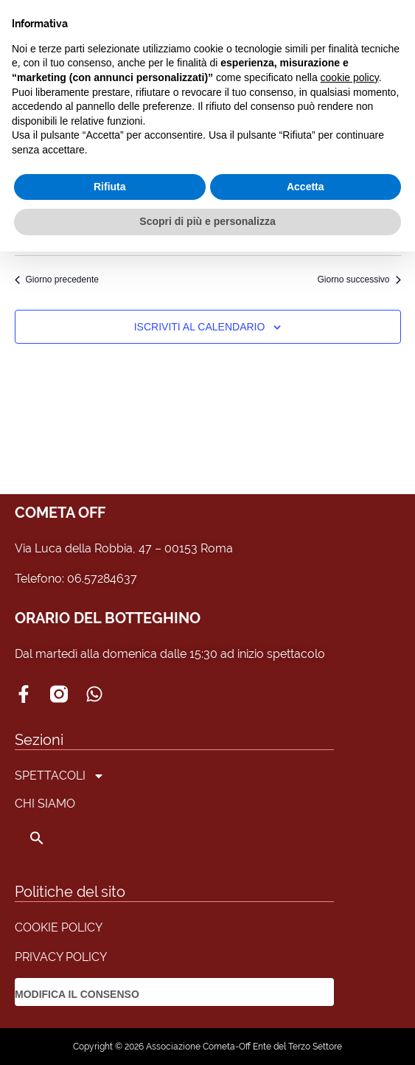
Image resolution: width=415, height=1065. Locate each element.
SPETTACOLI (60, 776)
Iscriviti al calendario (199, 327)
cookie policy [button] (350, 77)
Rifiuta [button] (110, 186)
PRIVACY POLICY (61, 957)
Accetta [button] (305, 186)
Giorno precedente (57, 279)
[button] (60, 838)
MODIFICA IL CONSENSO (77, 994)
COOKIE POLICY (58, 927)
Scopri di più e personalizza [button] (207, 221)
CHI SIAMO (45, 804)
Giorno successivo (358, 279)
